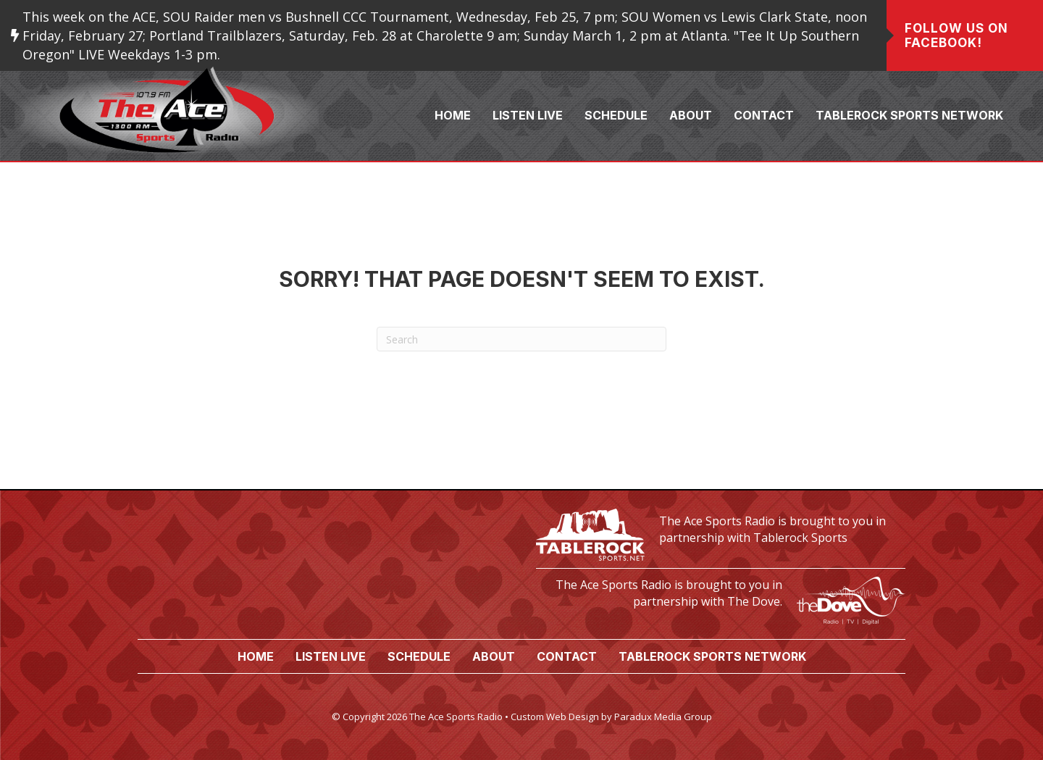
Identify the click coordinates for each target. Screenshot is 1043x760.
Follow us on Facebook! (956, 35)
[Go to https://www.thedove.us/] (720, 597)
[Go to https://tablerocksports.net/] (720, 533)
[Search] (521, 339)
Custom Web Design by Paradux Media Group (611, 716)
